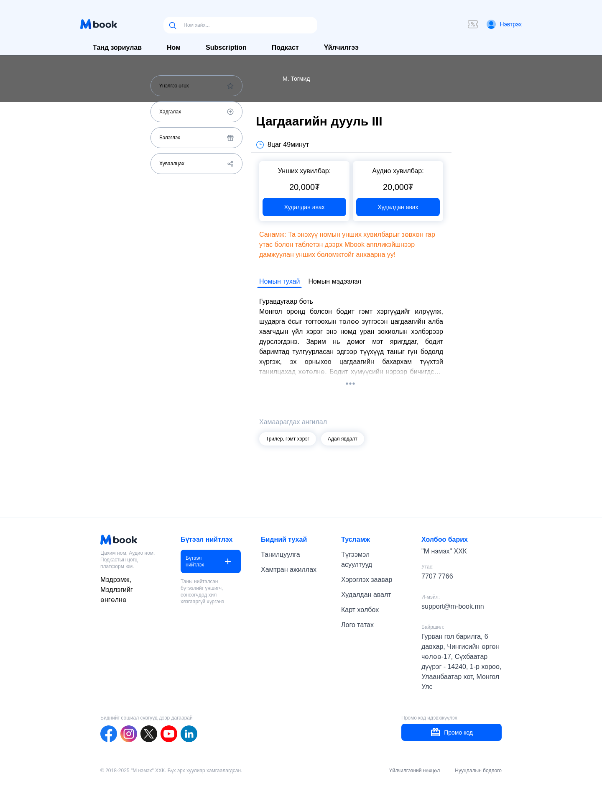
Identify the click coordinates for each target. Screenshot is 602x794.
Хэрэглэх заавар (366, 579)
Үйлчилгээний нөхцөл (414, 771)
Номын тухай (279, 281)
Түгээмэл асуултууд (356, 559)
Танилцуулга (280, 554)
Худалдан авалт (366, 594)
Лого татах (357, 624)
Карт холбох (360, 609)
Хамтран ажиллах (288, 569)
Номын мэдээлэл (334, 281)
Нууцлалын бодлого (478, 771)
